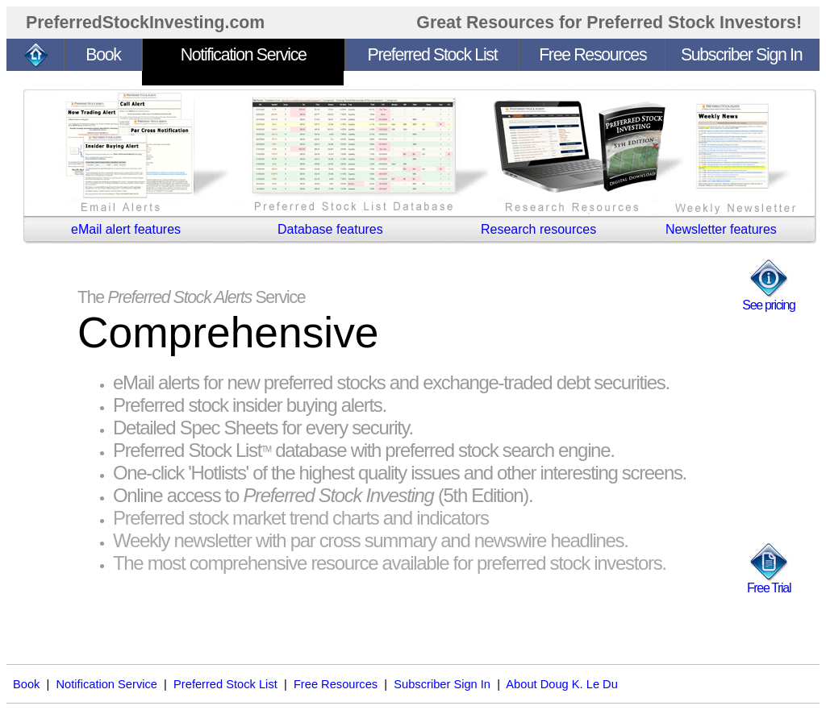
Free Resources (336, 684)
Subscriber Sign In (442, 684)
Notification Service (106, 684)
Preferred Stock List (225, 684)
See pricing (768, 305)
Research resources (538, 229)
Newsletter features (721, 229)
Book (26, 684)
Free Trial (769, 588)
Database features (330, 229)
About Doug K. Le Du (562, 684)
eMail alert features (126, 229)
